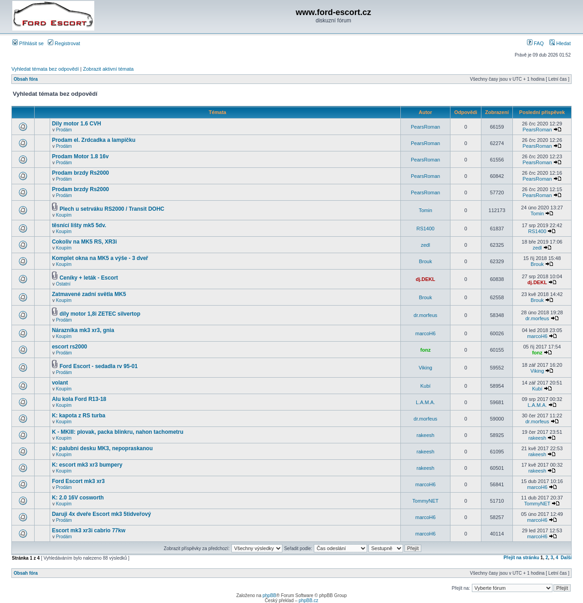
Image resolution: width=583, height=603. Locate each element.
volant (60, 382)
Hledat (560, 43)
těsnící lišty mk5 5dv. (79, 225)
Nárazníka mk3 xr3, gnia (83, 330)
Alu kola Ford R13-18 (79, 399)
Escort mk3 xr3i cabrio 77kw (88, 530)
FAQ (535, 43)
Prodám (64, 129)
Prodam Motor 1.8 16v (80, 156)
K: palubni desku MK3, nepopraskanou (102, 448)
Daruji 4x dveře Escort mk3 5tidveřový (101, 514)
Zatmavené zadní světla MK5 (89, 294)
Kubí (425, 386)
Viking (425, 367)
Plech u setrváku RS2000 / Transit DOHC (112, 209)
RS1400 (425, 228)
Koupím (64, 215)
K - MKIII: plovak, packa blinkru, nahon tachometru (118, 432)
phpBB (269, 595)
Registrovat (64, 43)
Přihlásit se (28, 43)
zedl (425, 245)
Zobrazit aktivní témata (108, 69)
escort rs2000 (69, 346)
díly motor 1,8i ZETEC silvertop (100, 314)
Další (566, 557)
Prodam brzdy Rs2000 (80, 173)
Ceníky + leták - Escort (89, 278)
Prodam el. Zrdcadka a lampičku (93, 140)
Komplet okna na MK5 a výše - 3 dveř (100, 258)
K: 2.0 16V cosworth (78, 497)
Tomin (425, 210)
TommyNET (425, 501)
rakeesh (426, 435)
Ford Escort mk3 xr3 (78, 481)
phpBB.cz (308, 600)
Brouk (425, 261)
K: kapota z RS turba (78, 415)
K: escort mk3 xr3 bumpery (87, 465)
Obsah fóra (26, 79)
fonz (425, 350)
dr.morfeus (425, 315)
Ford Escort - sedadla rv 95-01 (99, 366)
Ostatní (63, 283)
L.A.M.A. (425, 402)
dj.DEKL (425, 279)
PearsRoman (425, 127)
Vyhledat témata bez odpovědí (45, 69)
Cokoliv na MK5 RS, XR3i (84, 242)
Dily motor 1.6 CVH (76, 123)
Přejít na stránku (521, 557)
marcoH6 (425, 333)
